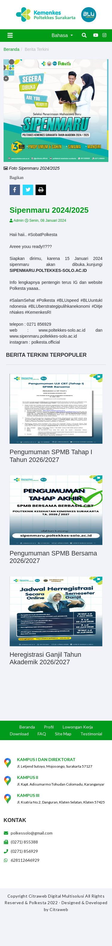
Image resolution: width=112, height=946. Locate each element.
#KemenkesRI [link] (38, 312)
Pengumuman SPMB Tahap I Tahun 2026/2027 (51, 455)
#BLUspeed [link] (68, 300)
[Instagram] (104, 35)
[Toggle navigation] (10, 35)
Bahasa (60, 35)
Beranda (11, 49)
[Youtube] (95, 35)
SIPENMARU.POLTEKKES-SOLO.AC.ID (48, 270)
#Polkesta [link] (45, 300)
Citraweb (59, 909)
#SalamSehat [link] (22, 300)
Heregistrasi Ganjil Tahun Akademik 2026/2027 (45, 658)
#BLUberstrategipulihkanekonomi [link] (59, 306)
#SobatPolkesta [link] (42, 234)
